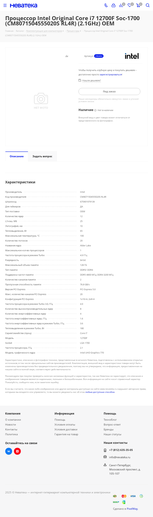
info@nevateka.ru (119, 457)
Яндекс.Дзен (17, 451)
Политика (11, 434)
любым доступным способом (100, 392)
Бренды (109, 429)
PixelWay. (132, 508)
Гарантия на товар (66, 434)
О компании (13, 419)
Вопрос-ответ (112, 424)
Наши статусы (112, 434)
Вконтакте (8, 451)
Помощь (60, 419)
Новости (10, 424)
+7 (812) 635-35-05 (121, 450)
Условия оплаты (65, 424)
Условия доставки (66, 429)
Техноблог (110, 419)
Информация (64, 413)
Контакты (11, 429)
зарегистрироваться (111, 74)
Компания (12, 413)
